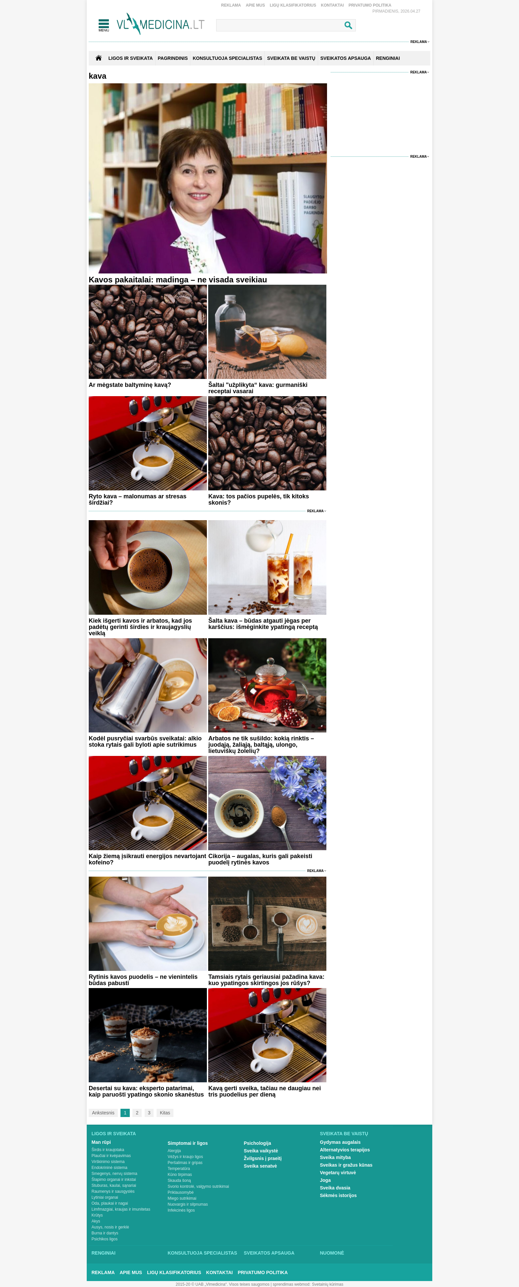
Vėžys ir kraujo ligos (185, 1156)
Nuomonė (332, 1253)
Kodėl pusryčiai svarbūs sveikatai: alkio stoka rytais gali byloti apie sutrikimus (145, 741)
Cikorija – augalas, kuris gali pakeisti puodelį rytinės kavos (260, 859)
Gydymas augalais (340, 1142)
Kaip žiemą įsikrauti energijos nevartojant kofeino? (147, 859)
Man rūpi (101, 1142)
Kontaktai (332, 5)
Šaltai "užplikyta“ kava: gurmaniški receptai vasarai (257, 388)
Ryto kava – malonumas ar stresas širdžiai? (137, 499)
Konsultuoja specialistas (202, 1253)
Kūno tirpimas (180, 1174)
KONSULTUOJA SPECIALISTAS (227, 58)
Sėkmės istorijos (338, 1195)
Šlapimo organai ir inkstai (114, 1179)
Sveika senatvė (260, 1166)
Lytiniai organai (105, 1197)
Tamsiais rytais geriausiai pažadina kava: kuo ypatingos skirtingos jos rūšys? (266, 980)
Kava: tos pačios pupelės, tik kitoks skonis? (258, 499)
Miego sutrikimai (182, 1198)
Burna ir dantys (105, 1233)
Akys (96, 1221)
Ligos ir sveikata (130, 58)
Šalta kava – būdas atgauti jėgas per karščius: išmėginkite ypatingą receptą (263, 623)
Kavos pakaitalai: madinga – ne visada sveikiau (178, 279)
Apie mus (255, 5)
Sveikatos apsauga (269, 1253)
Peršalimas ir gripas (185, 1162)
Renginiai (104, 1253)
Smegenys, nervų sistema (114, 1173)
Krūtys (97, 1215)
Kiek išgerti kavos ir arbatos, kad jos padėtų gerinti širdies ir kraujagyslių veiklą (140, 627)
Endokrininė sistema (109, 1167)
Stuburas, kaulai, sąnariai (114, 1185)
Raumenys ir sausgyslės (113, 1191)
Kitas (165, 1112)
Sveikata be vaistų (344, 1133)
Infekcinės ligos (181, 1210)
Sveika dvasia (335, 1187)
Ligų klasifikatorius (293, 5)
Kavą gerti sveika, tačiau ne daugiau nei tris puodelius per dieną (264, 1091)
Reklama (231, 5)
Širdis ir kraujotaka (108, 1149)
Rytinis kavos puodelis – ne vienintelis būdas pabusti (143, 980)
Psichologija (257, 1143)
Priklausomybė (181, 1192)
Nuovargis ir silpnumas (188, 1204)
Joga (325, 1180)
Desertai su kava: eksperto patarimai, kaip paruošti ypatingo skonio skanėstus (146, 1091)
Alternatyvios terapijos (345, 1149)
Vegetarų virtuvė (338, 1172)
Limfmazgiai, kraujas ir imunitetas (121, 1209)
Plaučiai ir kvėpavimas (111, 1155)
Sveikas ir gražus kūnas (346, 1165)
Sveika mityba (335, 1157)
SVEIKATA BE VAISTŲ (291, 58)
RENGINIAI (388, 58)
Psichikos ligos (105, 1239)
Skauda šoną (179, 1180)
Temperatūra (179, 1168)
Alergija (174, 1150)
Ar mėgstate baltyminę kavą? (130, 385)
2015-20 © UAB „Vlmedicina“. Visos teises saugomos (222, 1284)
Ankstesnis (103, 1112)
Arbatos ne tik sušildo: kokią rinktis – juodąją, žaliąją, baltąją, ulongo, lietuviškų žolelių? (261, 744)
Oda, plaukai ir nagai (110, 1203)
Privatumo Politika (370, 5)
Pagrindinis (173, 58)
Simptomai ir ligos (188, 1143)
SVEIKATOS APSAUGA (345, 58)
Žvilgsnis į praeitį (263, 1158)
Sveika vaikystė (261, 1150)
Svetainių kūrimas (328, 1284)
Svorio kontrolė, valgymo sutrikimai (198, 1186)
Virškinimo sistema (108, 1161)
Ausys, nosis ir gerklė (110, 1227)
